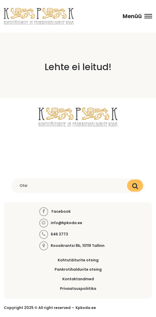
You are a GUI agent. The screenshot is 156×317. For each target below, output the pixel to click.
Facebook (55, 211)
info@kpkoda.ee (66, 223)
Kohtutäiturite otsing (78, 260)
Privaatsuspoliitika (78, 288)
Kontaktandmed (78, 279)
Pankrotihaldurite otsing (78, 269)
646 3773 (59, 234)
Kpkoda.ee (86, 308)
